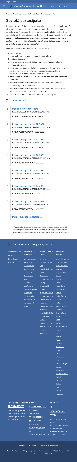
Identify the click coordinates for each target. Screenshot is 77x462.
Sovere (62, 360)
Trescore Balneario (62, 373)
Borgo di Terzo (62, 272)
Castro (62, 282)
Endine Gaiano (62, 295)
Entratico (62, 299)
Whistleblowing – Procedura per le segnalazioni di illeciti (30, 301)
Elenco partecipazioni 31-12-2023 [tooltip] (28, 139)
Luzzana (58, 323)
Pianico (62, 336)
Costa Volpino (62, 289)
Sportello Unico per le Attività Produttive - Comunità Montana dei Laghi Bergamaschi (46, 277)
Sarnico (62, 353)
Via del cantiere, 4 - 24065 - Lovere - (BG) (38, 406)
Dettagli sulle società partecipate (27, 216)
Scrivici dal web (57, 413)
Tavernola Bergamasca (62, 369)
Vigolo (62, 387)
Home (8, 14)
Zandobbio (62, 393)
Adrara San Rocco (62, 262)
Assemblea (11, 262)
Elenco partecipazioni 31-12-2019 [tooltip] (28, 201)
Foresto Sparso (62, 306)
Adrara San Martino (62, 258)
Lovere (62, 319)
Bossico (62, 275)
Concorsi (27, 282)
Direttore (43, 259)
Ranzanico (62, 343)
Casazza (62, 279)
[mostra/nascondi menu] (4, 6)
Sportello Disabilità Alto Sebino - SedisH (46, 316)
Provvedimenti (19, 100)
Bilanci (26, 279)
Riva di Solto (62, 346)
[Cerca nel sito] (70, 6)
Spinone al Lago (62, 363)
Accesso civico (29, 269)
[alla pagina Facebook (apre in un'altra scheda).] (59, 6)
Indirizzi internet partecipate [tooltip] (25, 108)
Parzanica (62, 333)
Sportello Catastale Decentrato (46, 308)
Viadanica (62, 376)
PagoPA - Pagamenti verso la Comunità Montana (46, 292)
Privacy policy (33, 445)
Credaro (62, 292)
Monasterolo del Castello (62, 328)
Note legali (22, 445)
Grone (62, 316)
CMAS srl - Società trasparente (30, 291)
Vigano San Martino (62, 382)
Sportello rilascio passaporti (45, 301)
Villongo (62, 390)
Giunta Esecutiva (13, 259)
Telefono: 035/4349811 (34, 412)
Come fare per (28, 272)
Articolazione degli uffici (46, 264)
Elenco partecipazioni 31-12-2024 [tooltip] (28, 124)
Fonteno (62, 302)
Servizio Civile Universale (46, 331)
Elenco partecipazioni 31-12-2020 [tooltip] (28, 186)
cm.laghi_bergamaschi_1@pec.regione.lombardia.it (38, 433)
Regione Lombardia (12, 2)
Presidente (11, 255)
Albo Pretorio (30, 285)
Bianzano (62, 268)
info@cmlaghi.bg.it (37, 427)
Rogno (62, 349)
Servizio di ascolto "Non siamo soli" (46, 325)
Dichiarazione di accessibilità (49, 445)
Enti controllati (33, 14)
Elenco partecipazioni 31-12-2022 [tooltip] (28, 155)
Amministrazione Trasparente (30, 261)
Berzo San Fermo (62, 265)
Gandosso (62, 309)
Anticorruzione (29, 265)
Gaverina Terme (62, 312)
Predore (62, 339)
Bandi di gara (28, 276)
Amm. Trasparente (19, 14)
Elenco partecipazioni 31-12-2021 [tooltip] (28, 170)
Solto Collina (62, 356)
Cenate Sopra (62, 285)
